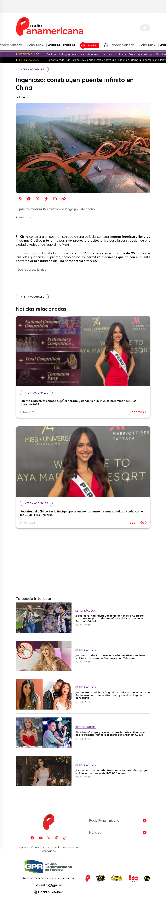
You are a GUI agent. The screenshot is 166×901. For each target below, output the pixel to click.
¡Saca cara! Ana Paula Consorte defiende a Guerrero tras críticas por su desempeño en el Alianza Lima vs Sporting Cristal (109, 618)
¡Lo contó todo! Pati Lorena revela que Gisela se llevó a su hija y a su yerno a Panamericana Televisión (111, 656)
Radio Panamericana (104, 820)
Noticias (95, 832)
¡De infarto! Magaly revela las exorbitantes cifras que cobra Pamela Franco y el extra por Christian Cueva (110, 733)
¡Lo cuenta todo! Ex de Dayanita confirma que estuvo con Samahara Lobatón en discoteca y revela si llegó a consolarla (112, 695)
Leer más (138, 412)
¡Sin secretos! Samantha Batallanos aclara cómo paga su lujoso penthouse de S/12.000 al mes (111, 771)
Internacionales (32, 69)
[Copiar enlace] (63, 199)
